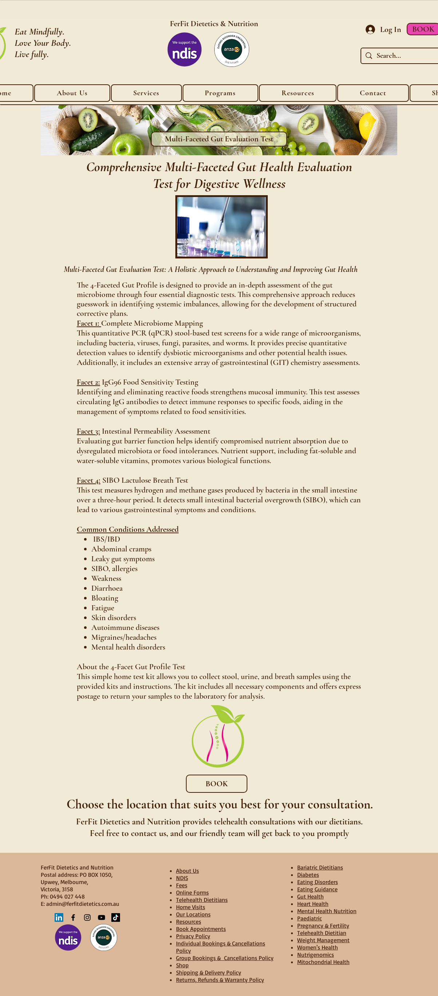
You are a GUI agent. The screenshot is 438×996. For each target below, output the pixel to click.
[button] (298, 93)
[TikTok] (115, 917)
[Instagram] (87, 917)
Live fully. (32, 54)
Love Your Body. (43, 42)
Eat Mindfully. (39, 31)
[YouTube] (101, 917)
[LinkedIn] (59, 917)
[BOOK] (216, 784)
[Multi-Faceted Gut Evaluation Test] (219, 139)
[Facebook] (73, 917)
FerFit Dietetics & (199, 23)
